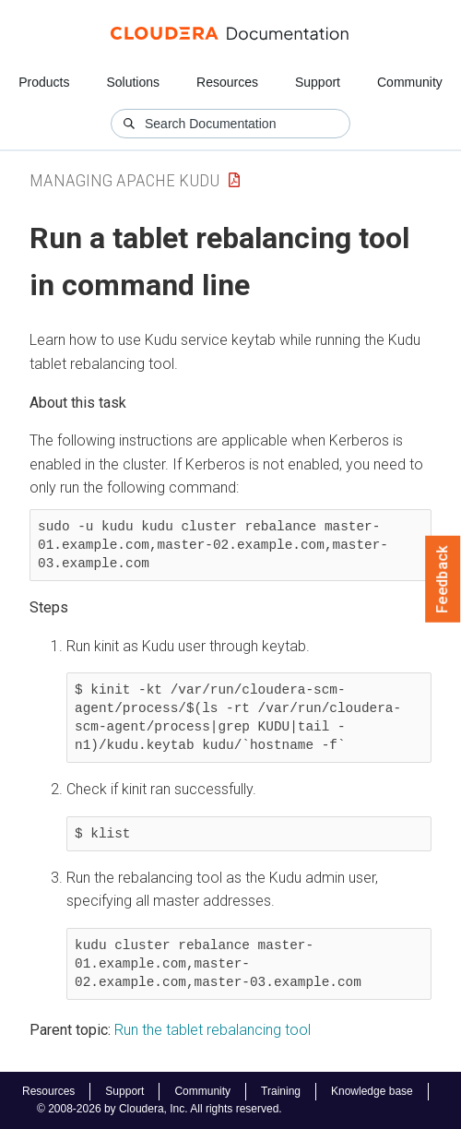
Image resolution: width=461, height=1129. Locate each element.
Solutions (133, 82)
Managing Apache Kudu (124, 180)
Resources (227, 82)
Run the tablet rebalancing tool (212, 1030)
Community (410, 82)
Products (43, 82)
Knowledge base (372, 1091)
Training (281, 1091)
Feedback (443, 579)
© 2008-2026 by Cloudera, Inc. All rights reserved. (159, 1108)
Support (317, 82)
